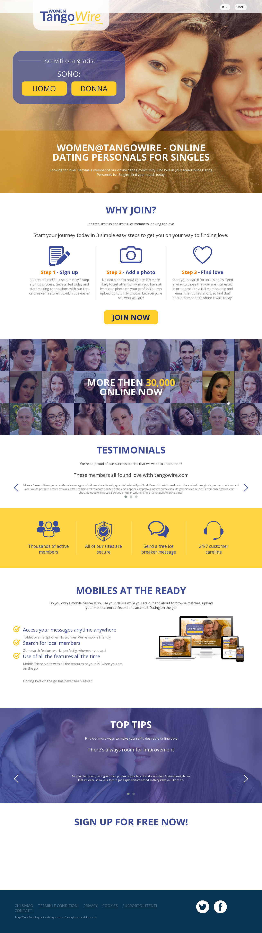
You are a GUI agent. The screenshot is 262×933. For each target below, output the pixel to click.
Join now (131, 317)
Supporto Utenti (139, 905)
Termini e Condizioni (58, 905)
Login (241, 7)
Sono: (69, 74)
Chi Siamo (24, 905)
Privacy (90, 905)
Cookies (110, 905)
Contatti (24, 910)
